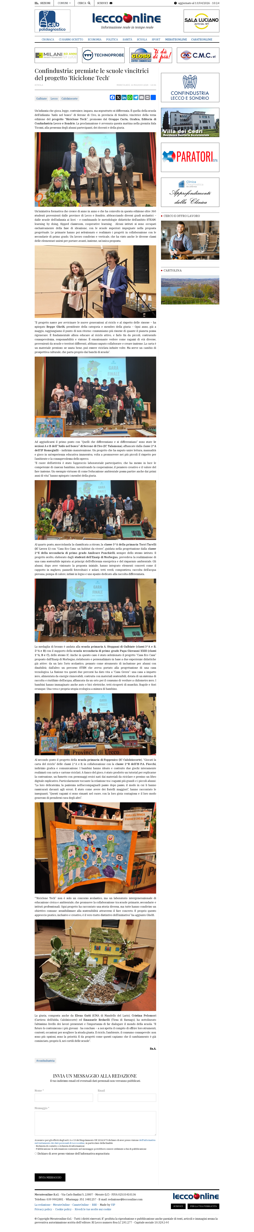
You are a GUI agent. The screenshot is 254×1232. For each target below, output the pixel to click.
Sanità (127, 39)
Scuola (142, 39)
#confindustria (45, 1060)
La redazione (43, 1204)
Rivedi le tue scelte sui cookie (93, 1209)
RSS (94, 1204)
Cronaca (48, 39)
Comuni (63, 3)
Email (101, 1090)
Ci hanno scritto (71, 39)
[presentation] (59, 1164)
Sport (156, 39)
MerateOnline (176, 39)
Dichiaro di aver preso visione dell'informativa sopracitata (74, 1153)
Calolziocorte (70, 98)
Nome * (39, 1090)
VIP (113, 1204)
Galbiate (41, 98)
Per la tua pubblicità (203, 1206)
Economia (94, 39)
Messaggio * (42, 1108)
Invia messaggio (50, 1177)
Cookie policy (63, 1209)
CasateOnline (201, 39)
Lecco (54, 98)
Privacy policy (43, 1209)
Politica (112, 39)
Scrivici (178, 1206)
